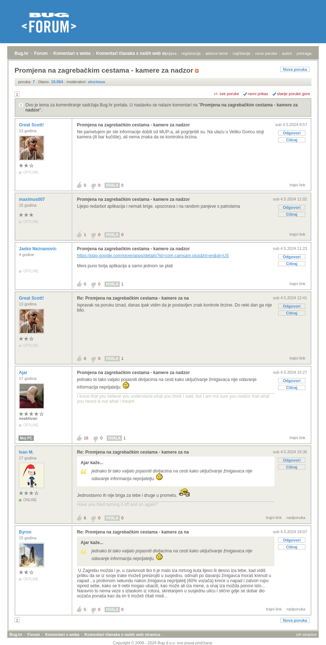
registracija (191, 53)
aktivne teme (216, 53)
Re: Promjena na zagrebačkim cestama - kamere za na (133, 298)
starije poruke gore (293, 94)
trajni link (297, 185)
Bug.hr (22, 53)
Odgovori (292, 133)
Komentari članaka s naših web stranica (137, 53)
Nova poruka (295, 69)
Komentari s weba (72, 53)
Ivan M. (27, 452)
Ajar (24, 372)
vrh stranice (306, 634)
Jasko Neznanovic (38, 248)
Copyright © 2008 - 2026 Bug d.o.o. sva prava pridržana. (163, 643)
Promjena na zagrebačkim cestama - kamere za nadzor (133, 124)
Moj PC (26, 438)
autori (287, 53)
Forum (41, 53)
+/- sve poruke (226, 94)
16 (86, 438)
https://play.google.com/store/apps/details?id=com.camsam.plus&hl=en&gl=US (153, 255)
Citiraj (291, 140)
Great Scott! (32, 124)
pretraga (304, 53)
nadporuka (295, 517)
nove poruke (266, 53)
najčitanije (241, 53)
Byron (26, 532)
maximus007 (32, 199)
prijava (170, 53)
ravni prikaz (258, 94)
